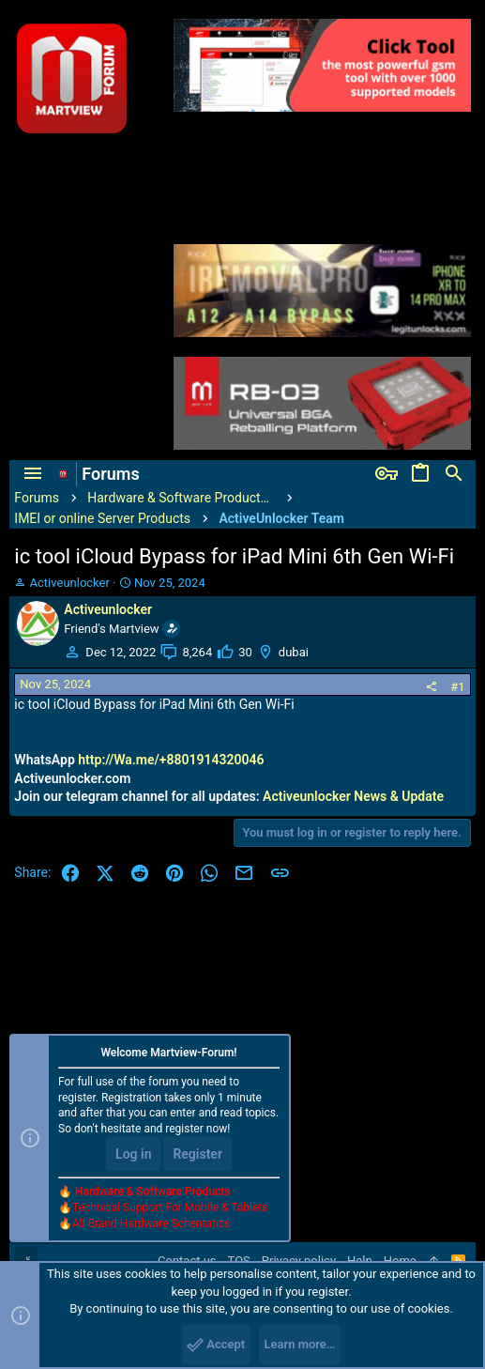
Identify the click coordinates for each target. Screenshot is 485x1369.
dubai (294, 652)
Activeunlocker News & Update (353, 796)
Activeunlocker (70, 583)
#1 (457, 687)
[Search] (454, 474)
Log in (133, 1153)
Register (197, 1153)
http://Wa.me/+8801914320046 (171, 759)
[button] (33, 474)
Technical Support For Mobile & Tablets (169, 1207)
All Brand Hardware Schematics (151, 1223)
